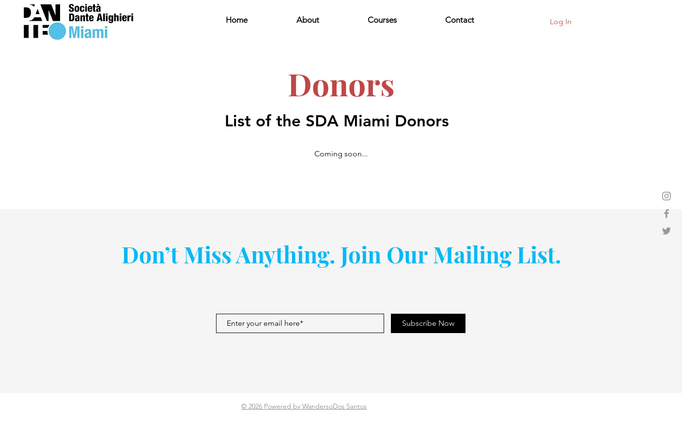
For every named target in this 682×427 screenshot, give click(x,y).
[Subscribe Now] (428, 323)
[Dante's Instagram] (666, 196)
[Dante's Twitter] (666, 231)
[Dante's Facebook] (666, 213)
